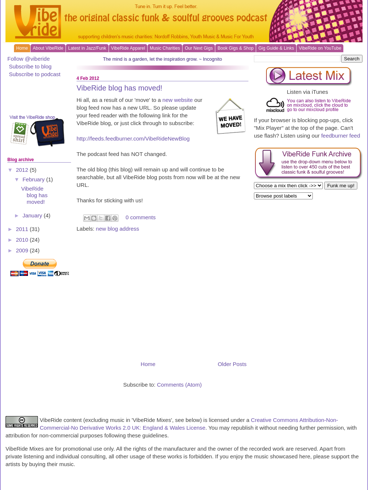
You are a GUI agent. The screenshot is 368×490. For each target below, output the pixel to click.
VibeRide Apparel (128, 48)
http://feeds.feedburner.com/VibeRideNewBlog (133, 138)
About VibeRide (48, 48)
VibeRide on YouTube (320, 48)
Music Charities (165, 48)
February (34, 179)
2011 (23, 229)
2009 (23, 250)
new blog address (117, 229)
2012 (23, 170)
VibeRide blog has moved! (119, 88)
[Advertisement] (162, 295)
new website (177, 100)
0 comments (140, 217)
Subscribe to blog (30, 66)
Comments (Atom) (179, 384)
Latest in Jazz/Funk (87, 48)
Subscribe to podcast (34, 74)
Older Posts (232, 364)
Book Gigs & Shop (235, 48)
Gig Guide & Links (276, 48)
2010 (23, 240)
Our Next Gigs (199, 48)
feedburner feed (340, 135)
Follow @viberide (28, 59)
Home (22, 48)
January (33, 215)
